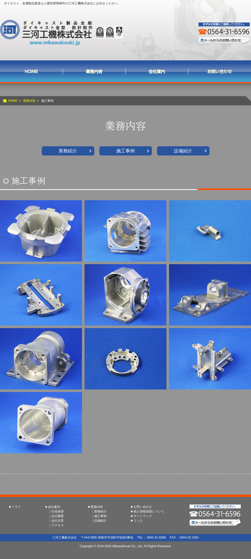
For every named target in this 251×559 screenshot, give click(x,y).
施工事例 (125, 150)
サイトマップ (142, 516)
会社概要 (57, 516)
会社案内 (157, 71)
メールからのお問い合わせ (224, 40)
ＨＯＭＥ (31, 71)
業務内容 (94, 71)
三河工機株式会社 (61, 33)
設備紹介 (183, 150)
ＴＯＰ (16, 507)
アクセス (57, 525)
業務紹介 (68, 150)
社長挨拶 (57, 511)
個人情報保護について (148, 511)
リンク (138, 520)
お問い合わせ (219, 71)
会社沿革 (57, 520)
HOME (12, 101)
